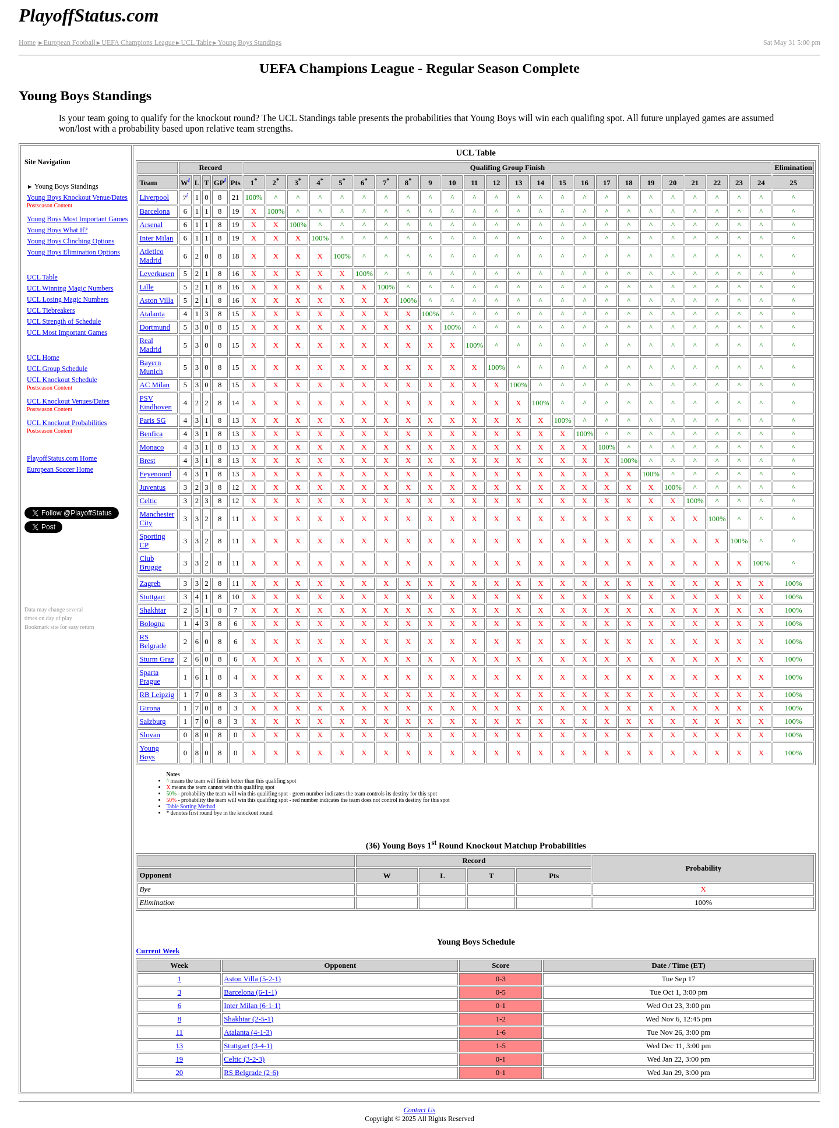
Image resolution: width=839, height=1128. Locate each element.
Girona (149, 708)
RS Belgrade (152, 641)
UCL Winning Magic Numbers (70, 288)
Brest (147, 461)
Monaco (151, 447)
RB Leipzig (156, 695)
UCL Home (43, 357)
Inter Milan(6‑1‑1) (252, 1006)
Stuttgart (152, 597)
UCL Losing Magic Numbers (68, 299)
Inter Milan (156, 238)
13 (179, 1046)
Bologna (151, 624)
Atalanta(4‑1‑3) (248, 1032)
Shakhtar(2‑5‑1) (248, 1019)
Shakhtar (152, 610)
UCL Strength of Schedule (64, 321)
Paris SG (152, 420)
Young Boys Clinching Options (70, 241)
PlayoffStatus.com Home (62, 458)
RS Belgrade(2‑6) (251, 1073)
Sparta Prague (149, 677)
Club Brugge (150, 562)
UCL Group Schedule (57, 369)
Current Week (157, 951)
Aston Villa (156, 300)
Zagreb (149, 583)
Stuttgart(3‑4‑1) (248, 1046)
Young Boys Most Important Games (77, 219)
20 (179, 1073)
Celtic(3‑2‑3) (244, 1059)
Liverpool (153, 197)
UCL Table (193, 42)
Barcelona (154, 211)
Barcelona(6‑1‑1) (250, 992)
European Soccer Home (60, 469)
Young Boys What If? (57, 230)
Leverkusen (156, 274)
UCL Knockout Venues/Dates (68, 401)
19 (179, 1059)
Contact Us (419, 1110)
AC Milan (154, 385)
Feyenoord (155, 474)
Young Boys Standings (246, 42)
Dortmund (154, 327)
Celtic (148, 501)
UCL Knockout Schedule (62, 380)
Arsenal (151, 225)
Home (27, 42)
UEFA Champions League (135, 42)
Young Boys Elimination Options (73, 252)
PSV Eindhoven (155, 402)
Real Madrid (150, 345)
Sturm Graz (156, 659)
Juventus (152, 487)
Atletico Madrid (151, 255)
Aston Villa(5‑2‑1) (252, 979)
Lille (146, 287)
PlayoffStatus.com (88, 15)
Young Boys (149, 752)
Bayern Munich (151, 367)
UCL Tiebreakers (51, 310)
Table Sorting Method (190, 806)
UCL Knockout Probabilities (67, 423)
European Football (66, 42)
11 (179, 1032)
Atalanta (151, 314)
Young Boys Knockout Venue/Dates (77, 197)
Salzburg (152, 721)
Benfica (151, 434)
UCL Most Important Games (67, 332)
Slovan (149, 735)
